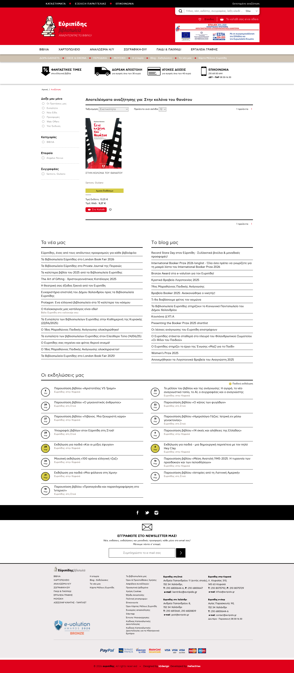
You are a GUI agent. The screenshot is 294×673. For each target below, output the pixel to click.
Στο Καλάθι (98, 209)
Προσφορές (53, 117)
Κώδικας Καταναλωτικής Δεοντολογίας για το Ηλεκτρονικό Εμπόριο (142, 631)
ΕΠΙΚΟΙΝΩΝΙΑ (125, 3)
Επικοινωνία (132, 602)
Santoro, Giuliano (55, 174)
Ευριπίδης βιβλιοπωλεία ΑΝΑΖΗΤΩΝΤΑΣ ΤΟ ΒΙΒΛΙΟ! (66, 26)
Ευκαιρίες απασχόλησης (138, 610)
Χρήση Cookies (133, 591)
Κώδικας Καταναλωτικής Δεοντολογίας (138, 622)
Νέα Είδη (52, 112)
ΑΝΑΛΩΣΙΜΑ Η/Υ (102, 49)
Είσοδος (209, 19)
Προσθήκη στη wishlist (110, 209)
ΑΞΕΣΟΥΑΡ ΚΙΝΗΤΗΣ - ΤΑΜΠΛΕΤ (70, 602)
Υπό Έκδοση (53, 126)
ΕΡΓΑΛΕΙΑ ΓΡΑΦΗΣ (204, 49)
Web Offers (53, 121)
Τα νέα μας (185, 58)
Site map (130, 614)
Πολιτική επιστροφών (136, 599)
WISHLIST (200, 19)
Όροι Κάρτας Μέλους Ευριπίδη (141, 606)
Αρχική (45, 89)
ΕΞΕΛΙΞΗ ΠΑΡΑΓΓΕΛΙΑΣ (90, 3)
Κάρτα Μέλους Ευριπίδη (213, 58)
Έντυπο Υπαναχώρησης (137, 617)
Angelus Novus (54, 158)
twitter (147, 512)
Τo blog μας (164, 242)
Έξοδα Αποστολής (135, 595)
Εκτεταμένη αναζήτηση (246, 3)
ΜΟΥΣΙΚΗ (119, 58)
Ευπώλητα (52, 108)
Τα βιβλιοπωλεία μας (136, 576)
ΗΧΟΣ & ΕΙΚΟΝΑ (76, 58)
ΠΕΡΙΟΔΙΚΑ (100, 58)
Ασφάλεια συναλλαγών (137, 584)
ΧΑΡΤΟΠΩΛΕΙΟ (69, 49)
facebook (137, 512)
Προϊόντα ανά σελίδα (146, 109)
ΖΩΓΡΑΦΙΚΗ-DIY (135, 49)
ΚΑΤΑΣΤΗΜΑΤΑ (56, 3)
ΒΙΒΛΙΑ (44, 49)
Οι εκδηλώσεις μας (62, 375)
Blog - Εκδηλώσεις (161, 58)
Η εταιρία (137, 58)
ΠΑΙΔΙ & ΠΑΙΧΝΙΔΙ (169, 49)
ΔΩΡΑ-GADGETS (49, 58)
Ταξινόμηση (92, 109)
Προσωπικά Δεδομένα (137, 587)
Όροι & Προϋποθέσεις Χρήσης (141, 580)
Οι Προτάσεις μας (57, 103)
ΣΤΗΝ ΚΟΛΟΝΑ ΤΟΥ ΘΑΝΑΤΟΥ (104, 172)
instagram (156, 512)
